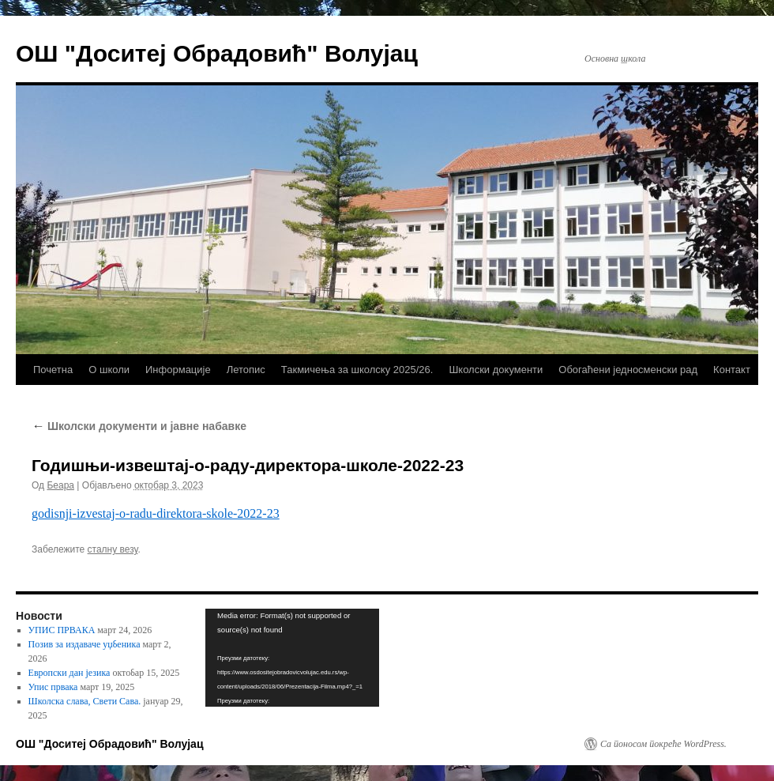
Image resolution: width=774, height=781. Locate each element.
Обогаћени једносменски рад (627, 369)
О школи (109, 369)
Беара (60, 485)
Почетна (53, 369)
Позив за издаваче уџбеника (84, 644)
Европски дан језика (69, 672)
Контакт (731, 369)
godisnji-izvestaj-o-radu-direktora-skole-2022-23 (156, 513)
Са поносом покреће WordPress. (663, 743)
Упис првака (53, 686)
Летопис (246, 369)
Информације (178, 369)
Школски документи (496, 369)
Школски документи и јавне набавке (139, 426)
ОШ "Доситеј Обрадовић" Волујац (217, 53)
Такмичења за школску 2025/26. (357, 369)
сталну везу (113, 549)
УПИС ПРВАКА (62, 630)
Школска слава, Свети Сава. (84, 701)
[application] (292, 658)
